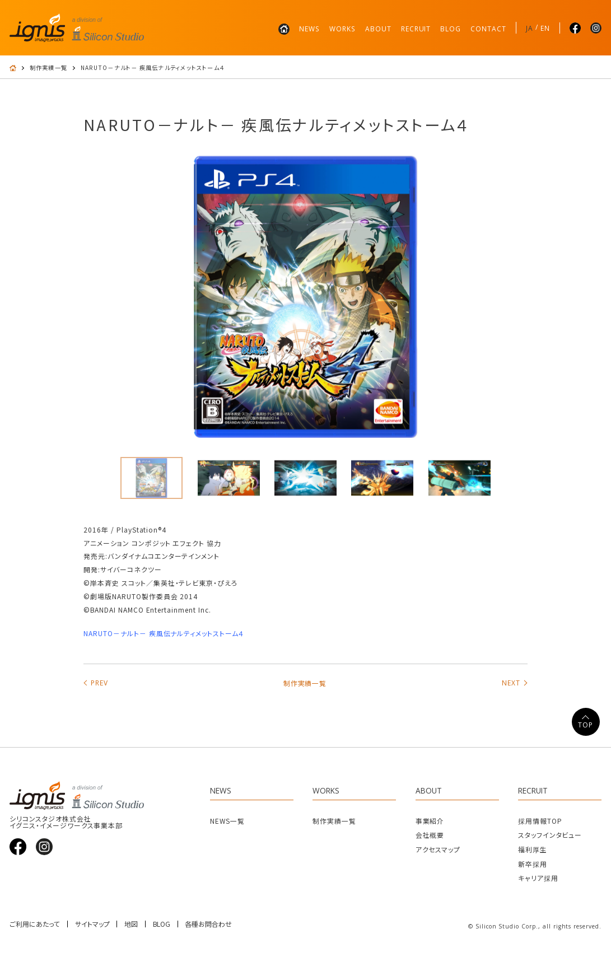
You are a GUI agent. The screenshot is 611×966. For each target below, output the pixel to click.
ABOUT (378, 28)
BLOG (450, 28)
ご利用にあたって (35, 924)
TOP (585, 725)
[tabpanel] (305, 297)
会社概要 (430, 834)
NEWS (309, 28)
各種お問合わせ (208, 924)
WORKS (342, 28)
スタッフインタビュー (550, 834)
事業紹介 (430, 820)
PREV (99, 682)
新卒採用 (532, 864)
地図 (131, 924)
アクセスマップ (438, 849)
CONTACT (488, 28)
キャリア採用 (538, 878)
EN (545, 28)
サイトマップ (92, 924)
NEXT (511, 682)
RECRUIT (416, 28)
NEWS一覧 (227, 820)
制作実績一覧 (48, 67)
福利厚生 (532, 849)
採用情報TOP (540, 820)
